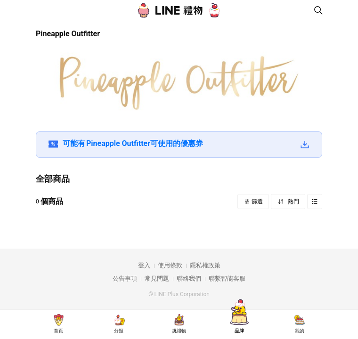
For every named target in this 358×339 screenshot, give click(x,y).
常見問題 (157, 278)
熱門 (292, 201)
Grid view (314, 201)
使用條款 (170, 265)
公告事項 (125, 278)
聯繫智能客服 (227, 278)
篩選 (256, 201)
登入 (144, 265)
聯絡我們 (189, 278)
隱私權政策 (205, 265)
